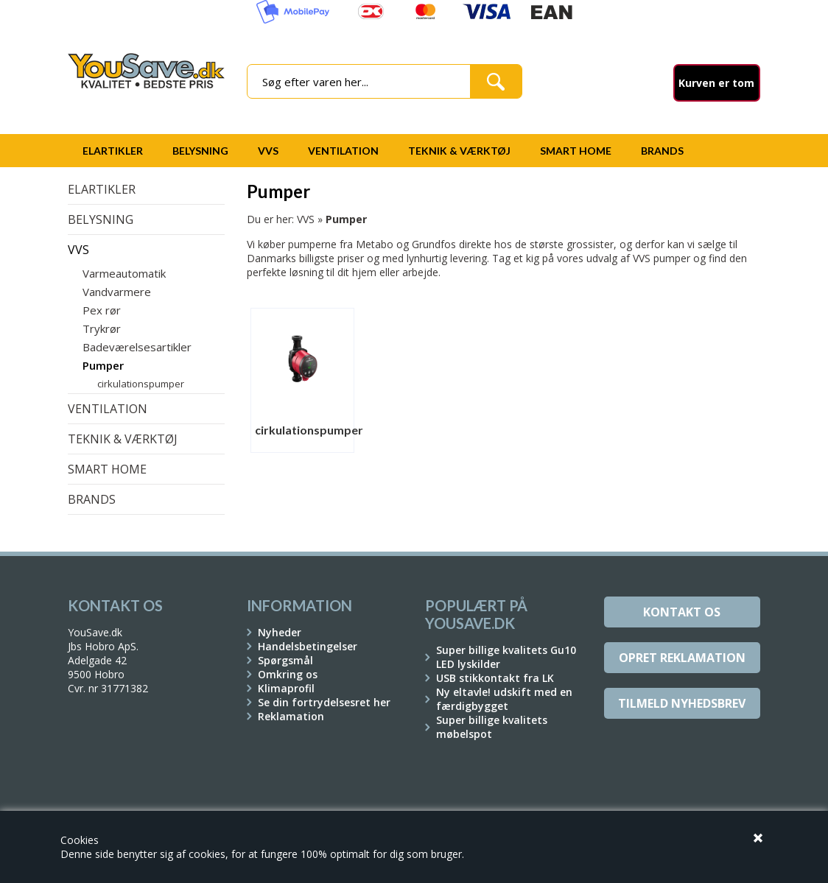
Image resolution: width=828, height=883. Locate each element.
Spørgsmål (285, 660)
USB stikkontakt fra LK (495, 678)
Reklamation (291, 716)
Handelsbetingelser (307, 646)
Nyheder (279, 632)
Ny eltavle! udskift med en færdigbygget (504, 699)
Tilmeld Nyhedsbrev (681, 703)
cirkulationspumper (140, 383)
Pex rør (102, 310)
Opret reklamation (682, 658)
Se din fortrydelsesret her (324, 702)
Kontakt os (681, 612)
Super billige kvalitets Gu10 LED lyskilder (506, 657)
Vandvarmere (117, 291)
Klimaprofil (286, 688)
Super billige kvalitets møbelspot (491, 727)
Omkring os (287, 674)
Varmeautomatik (124, 273)
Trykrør (102, 328)
